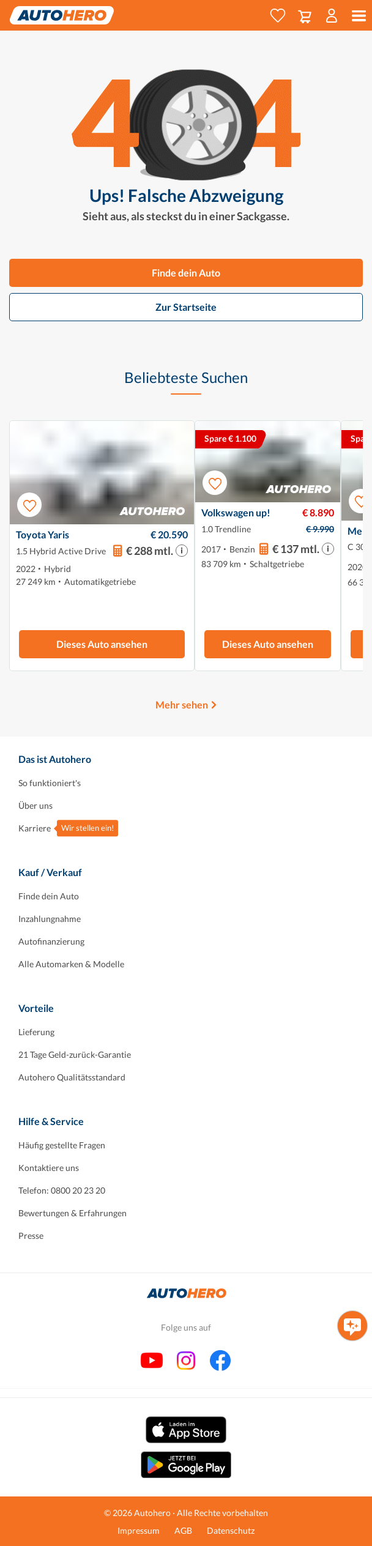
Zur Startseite (186, 307)
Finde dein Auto (186, 272)
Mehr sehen (181, 704)
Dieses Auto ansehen (101, 644)
